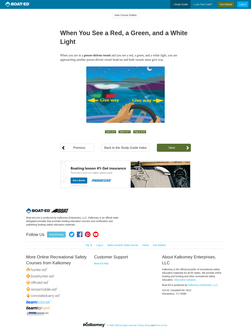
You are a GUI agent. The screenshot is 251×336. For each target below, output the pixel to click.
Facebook (79, 234)
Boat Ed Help (101, 263)
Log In (242, 4)
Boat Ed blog (56, 234)
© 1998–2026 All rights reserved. (122, 325)
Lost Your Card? (202, 4)
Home (145, 245)
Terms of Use (161, 325)
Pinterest (87, 234)
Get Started (226, 4)
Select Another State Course (122, 245)
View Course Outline (125, 15)
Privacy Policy (144, 325)
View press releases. (185, 279)
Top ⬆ (89, 245)
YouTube (95, 234)
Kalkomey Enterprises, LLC (203, 285)
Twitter (71, 234)
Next (172, 147)
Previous (79, 147)
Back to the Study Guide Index (125, 147)
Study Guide (180, 4)
